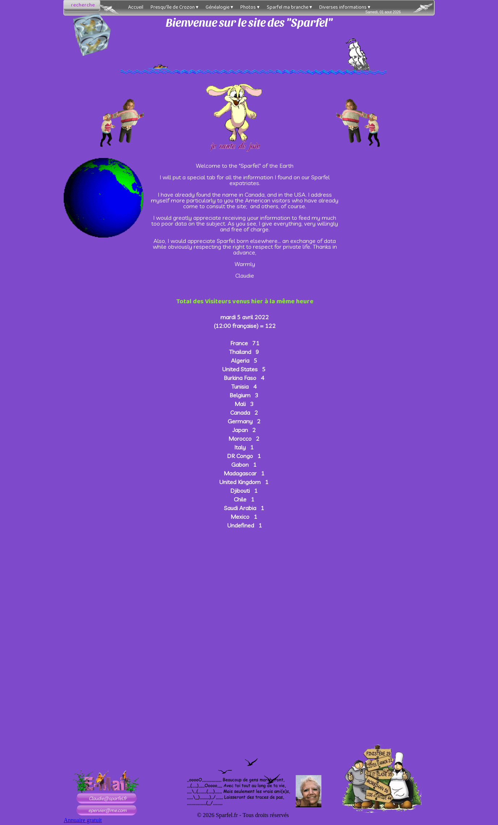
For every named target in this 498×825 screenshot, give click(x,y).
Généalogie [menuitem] (219, 7)
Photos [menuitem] (249, 7)
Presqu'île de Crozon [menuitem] (174, 7)
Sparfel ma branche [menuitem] (289, 7)
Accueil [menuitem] (135, 7)
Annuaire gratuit (83, 820)
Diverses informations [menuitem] (344, 7)
